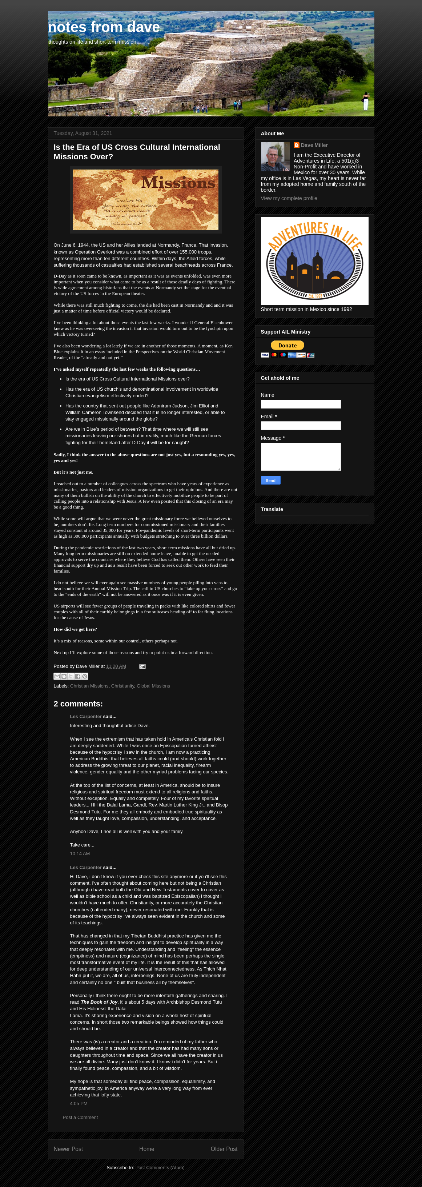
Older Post (224, 1149)
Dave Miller (314, 145)
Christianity (122, 686)
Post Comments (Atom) (160, 1167)
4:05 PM (79, 1103)
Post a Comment (80, 1117)
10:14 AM (80, 853)
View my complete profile (289, 198)
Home (146, 1149)
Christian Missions (89, 686)
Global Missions (153, 686)
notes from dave (104, 27)
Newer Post (68, 1149)
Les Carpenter (86, 716)
